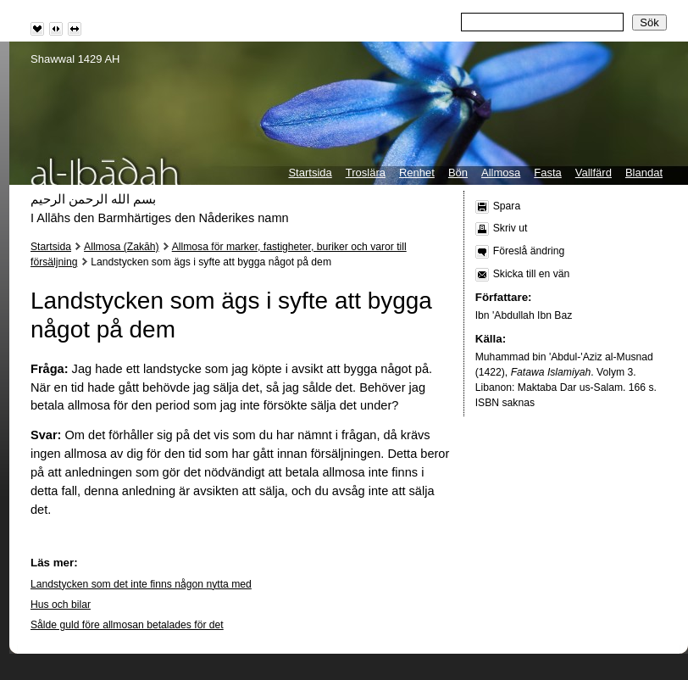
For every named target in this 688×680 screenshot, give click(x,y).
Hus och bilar (61, 604)
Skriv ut (510, 228)
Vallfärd (593, 172)
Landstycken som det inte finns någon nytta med (141, 584)
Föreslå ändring (528, 251)
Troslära (366, 172)
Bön (458, 172)
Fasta (548, 172)
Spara (506, 206)
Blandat (644, 172)
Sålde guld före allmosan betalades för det (127, 625)
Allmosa (500, 172)
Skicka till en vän (531, 274)
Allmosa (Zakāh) (121, 247)
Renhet (417, 172)
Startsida (309, 172)
